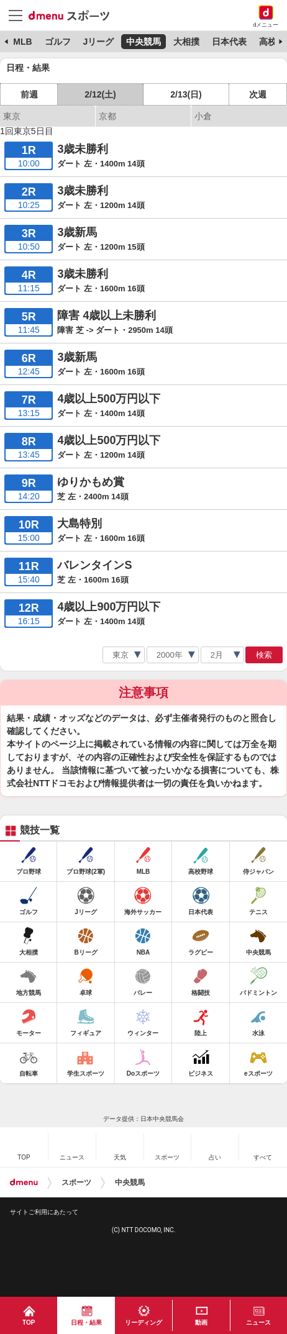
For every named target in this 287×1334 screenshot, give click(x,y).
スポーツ (76, 1182)
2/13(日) (186, 94)
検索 (264, 655)
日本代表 (229, 42)
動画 (201, 1322)
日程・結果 (86, 1322)
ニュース (258, 1322)
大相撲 (186, 42)
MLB (22, 42)
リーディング (143, 1322)
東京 (11, 116)
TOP (28, 1322)
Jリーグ (98, 42)
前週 (29, 94)
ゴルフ (58, 42)
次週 (257, 94)
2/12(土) (100, 94)
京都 (107, 116)
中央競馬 (143, 42)
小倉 (203, 116)
